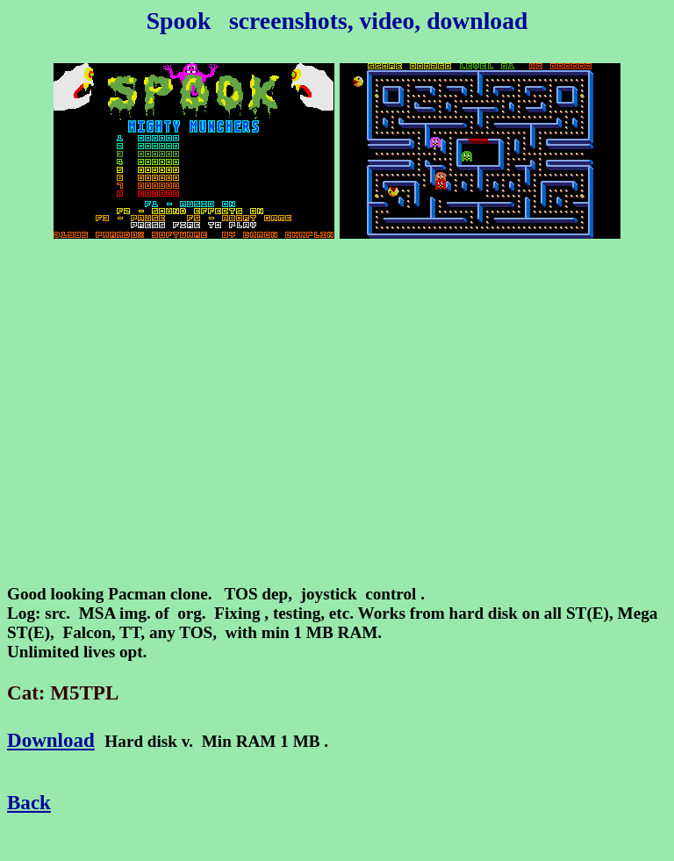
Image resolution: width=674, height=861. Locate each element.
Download (51, 739)
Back (29, 802)
